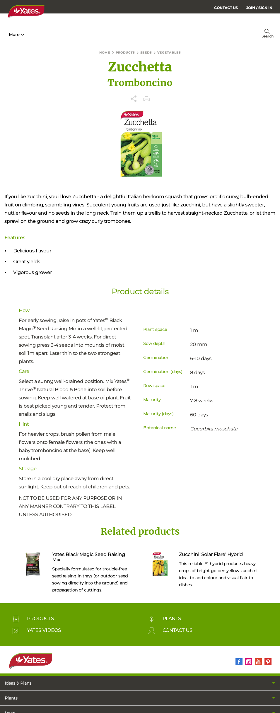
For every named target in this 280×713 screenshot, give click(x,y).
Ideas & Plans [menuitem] (18, 683)
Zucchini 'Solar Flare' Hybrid (211, 554)
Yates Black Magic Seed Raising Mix (88, 557)
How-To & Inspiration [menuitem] (33, 34)
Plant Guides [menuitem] (116, 34)
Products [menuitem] (78, 34)
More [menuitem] (181, 34)
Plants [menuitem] (11, 698)
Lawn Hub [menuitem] (154, 34)
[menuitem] (259, 7)
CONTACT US (226, 8)
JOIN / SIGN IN (259, 8)
